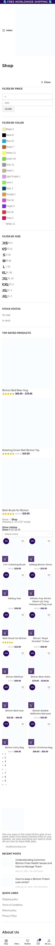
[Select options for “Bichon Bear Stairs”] (31, 671)
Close (47, 82)
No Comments (36, 871)
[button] (5, 671)
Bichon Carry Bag (14, 747)
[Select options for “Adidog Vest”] (5, 593)
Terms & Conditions (12, 905)
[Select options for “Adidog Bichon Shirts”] (31, 559)
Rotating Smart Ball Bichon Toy (20, 450)
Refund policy (9, 910)
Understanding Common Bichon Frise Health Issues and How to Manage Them (33, 863)
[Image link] (13, 819)
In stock (6, 320)
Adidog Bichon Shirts (40, 564)
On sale (6, 315)
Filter (8, 109)
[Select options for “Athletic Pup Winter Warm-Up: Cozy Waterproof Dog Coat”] (31, 593)
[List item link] (27, 847)
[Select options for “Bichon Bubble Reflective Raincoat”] (31, 705)
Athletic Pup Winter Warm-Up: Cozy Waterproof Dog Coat (40, 601)
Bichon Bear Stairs (40, 676)
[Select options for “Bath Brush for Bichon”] (5, 633)
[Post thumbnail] (7, 865)
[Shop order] (27, 534)
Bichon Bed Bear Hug (15, 390)
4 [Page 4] (5, 765)
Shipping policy (10, 899)
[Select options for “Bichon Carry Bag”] (5, 742)
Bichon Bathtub (14, 676)
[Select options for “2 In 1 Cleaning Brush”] (5, 559)
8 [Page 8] (5, 777)
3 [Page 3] (5, 761)
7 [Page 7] (5, 773)
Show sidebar (9, 527)
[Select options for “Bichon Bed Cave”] (5, 705)
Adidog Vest (14, 598)
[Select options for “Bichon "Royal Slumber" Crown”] (31, 633)
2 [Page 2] (5, 757)
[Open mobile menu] (7, 30)
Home (5, 519)
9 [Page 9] (5, 780)
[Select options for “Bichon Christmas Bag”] (31, 742)
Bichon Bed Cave (14, 710)
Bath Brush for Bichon (15, 510)
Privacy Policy (9, 916)
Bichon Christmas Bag (41, 747)
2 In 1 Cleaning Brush (14, 564)
